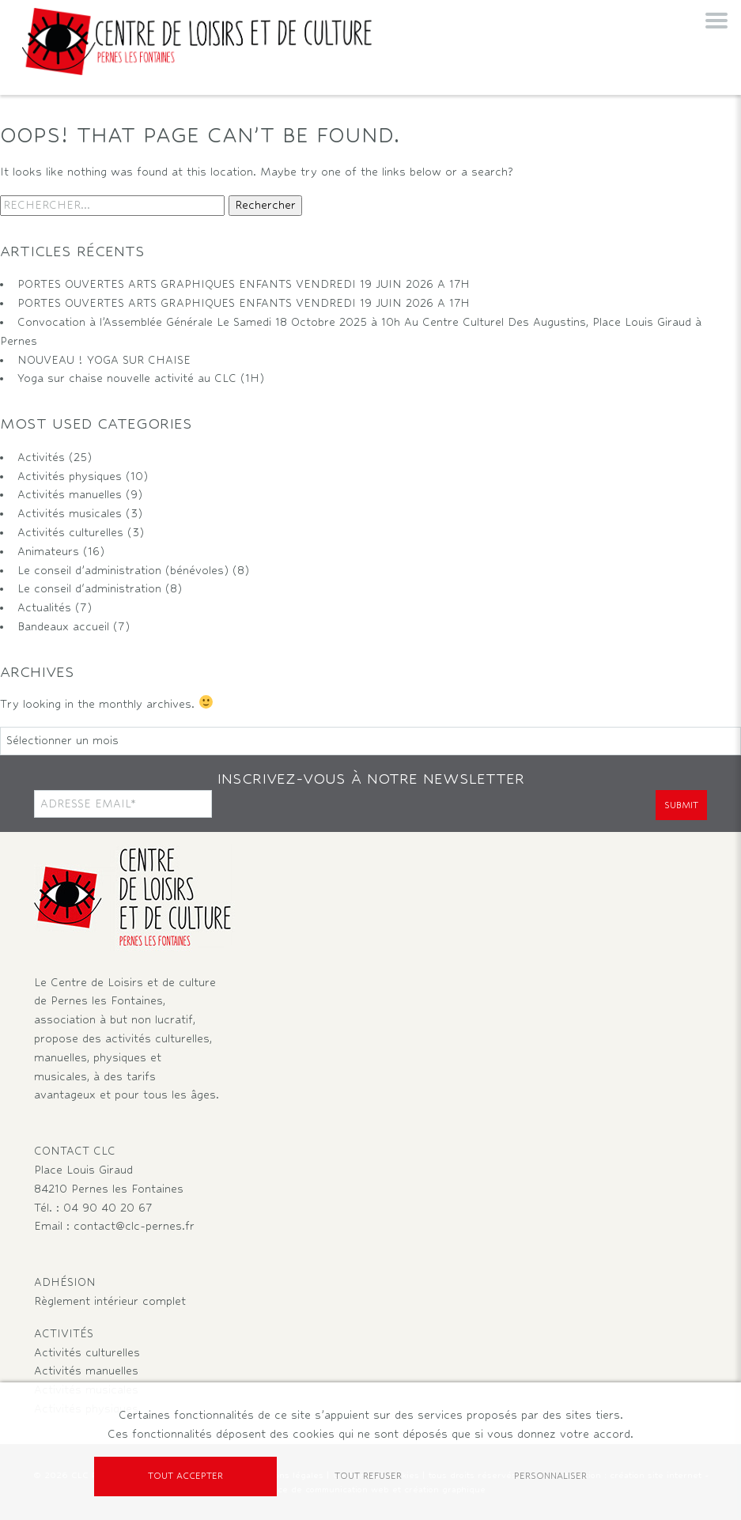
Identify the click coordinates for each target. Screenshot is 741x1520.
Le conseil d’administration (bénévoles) (123, 570)
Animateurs (48, 551)
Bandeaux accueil (63, 626)
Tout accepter (185, 1475)
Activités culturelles (70, 532)
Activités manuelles (69, 494)
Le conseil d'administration (89, 588)
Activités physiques (69, 476)
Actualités (44, 607)
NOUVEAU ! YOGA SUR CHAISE (104, 360)
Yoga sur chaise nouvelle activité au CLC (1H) (140, 378)
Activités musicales (69, 513)
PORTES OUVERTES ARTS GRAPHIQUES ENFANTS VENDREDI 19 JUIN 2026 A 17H (243, 284)
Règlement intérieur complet (110, 1301)
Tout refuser (368, 1475)
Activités (41, 457)
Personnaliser (550, 1475)
